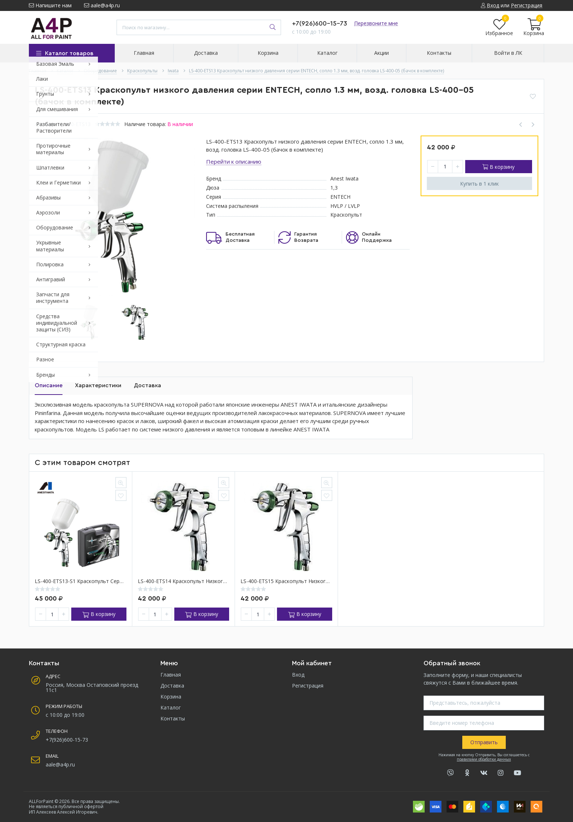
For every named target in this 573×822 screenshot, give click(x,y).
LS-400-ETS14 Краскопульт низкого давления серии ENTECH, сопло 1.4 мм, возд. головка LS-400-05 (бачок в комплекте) (183, 581)
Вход (298, 674)
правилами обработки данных (484, 759)
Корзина (170, 696)
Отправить (484, 742)
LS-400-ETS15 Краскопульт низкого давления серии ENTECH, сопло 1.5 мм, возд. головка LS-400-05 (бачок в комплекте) (286, 581)
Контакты (172, 718)
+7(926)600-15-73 (319, 23)
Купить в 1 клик (479, 183)
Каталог (170, 707)
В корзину (498, 166)
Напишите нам (50, 5)
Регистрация (307, 685)
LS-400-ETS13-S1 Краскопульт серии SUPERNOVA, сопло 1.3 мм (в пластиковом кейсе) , (80, 581)
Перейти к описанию (233, 161)
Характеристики (98, 385)
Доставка (147, 385)
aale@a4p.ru (102, 5)
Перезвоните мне (376, 23)
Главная (170, 674)
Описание (48, 385)
